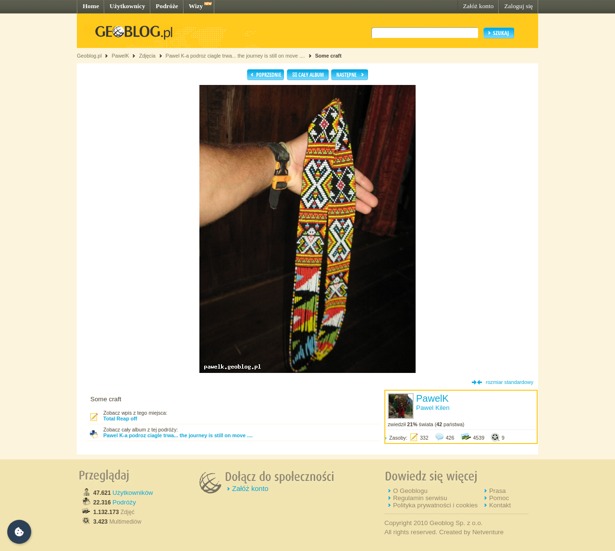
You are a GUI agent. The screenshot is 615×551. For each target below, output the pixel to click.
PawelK (120, 56)
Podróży (124, 502)
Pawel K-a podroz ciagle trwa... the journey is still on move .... (235, 56)
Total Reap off (120, 418)
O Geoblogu (410, 490)
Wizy (196, 6)
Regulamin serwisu (420, 498)
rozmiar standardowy (509, 382)
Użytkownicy (127, 6)
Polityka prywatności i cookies (435, 505)
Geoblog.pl (89, 56)
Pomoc (499, 498)
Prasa (497, 490)
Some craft (328, 56)
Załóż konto (478, 6)
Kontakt (500, 505)
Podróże (167, 6)
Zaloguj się (518, 6)
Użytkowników (132, 492)
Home (91, 6)
